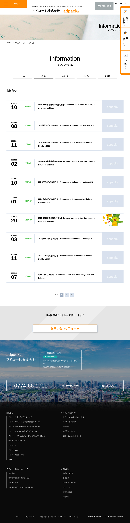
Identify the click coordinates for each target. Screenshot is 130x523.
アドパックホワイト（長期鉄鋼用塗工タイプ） (24, 422)
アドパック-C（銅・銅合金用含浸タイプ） (23, 431)
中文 (125, 4)
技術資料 (66, 497)
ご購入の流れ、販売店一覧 (72, 436)
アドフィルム (13, 450)
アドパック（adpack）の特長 (73, 417)
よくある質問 (13, 482)
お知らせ (43, 76)
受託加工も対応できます (17, 441)
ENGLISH (118, 4)
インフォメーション (19, 43)
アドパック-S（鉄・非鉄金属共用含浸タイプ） (24, 426)
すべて (23, 76)
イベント (65, 76)
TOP (8, 43)
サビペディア (67, 487)
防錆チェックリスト (70, 482)
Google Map (51, 357)
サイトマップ (74, 517)
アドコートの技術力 (70, 422)
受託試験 (66, 426)
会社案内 (12, 473)
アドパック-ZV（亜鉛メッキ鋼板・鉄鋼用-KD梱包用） (27, 436)
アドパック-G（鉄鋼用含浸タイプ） (21, 417)
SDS (10, 459)
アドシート (12, 445)
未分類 (107, 76)
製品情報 (9, 413)
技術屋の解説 (67, 492)
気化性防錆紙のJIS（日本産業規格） (21, 487)
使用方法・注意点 (69, 431)
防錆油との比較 (68, 473)
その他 (86, 76)
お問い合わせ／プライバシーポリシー (53, 517)
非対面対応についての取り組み (19, 478)
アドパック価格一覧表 (16, 455)
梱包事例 (66, 478)
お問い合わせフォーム (65, 328)
